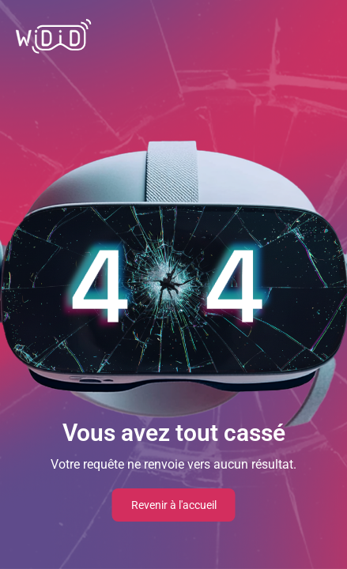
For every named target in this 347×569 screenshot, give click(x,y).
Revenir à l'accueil (174, 505)
